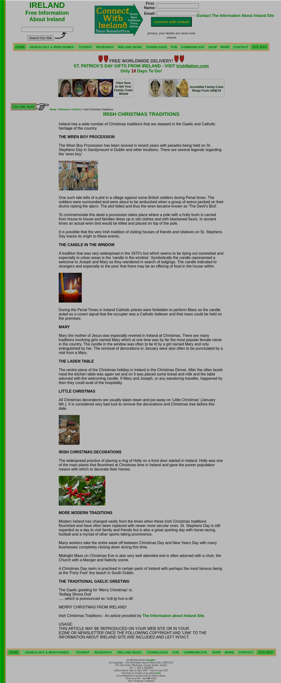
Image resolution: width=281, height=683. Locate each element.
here (158, 673)
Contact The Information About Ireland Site (235, 16)
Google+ (150, 660)
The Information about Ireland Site (173, 616)
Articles (77, 109)
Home (53, 109)
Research (64, 109)
